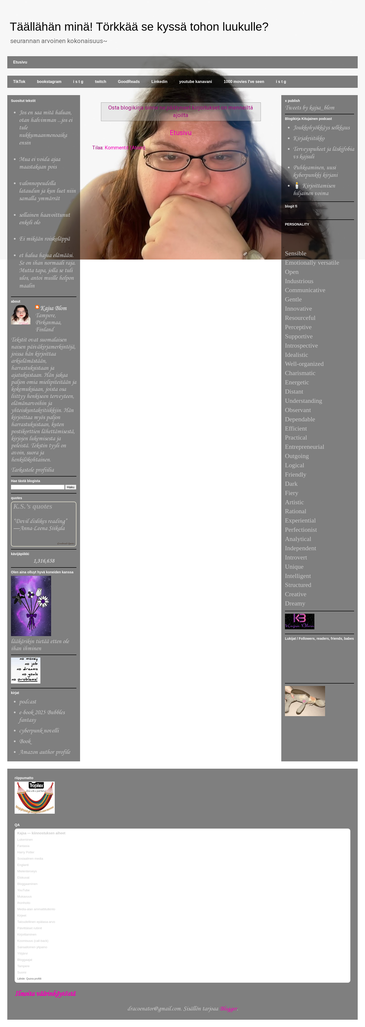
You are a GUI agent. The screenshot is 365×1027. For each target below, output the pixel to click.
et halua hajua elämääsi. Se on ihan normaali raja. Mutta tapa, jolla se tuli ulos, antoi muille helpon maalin (47, 270)
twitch (100, 82)
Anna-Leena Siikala (41, 528)
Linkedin (159, 82)
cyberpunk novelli (39, 730)
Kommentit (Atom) (125, 148)
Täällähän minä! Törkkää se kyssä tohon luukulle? (139, 26)
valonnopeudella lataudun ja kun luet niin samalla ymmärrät (47, 191)
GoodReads (129, 82)
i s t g (78, 82)
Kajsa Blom (53, 308)
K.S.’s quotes (32, 506)
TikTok (19, 82)
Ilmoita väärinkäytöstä (45, 994)
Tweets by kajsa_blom (309, 107)
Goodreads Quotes (65, 543)
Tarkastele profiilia (32, 470)
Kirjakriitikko (308, 138)
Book (24, 741)
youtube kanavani (195, 82)
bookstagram (49, 82)
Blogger (228, 1008)
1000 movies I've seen (244, 82)
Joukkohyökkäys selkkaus (321, 127)
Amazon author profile (44, 752)
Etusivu (20, 62)
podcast (27, 701)
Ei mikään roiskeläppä (44, 239)
